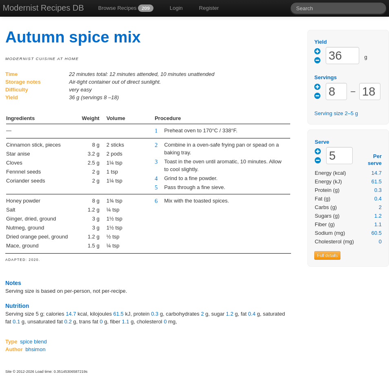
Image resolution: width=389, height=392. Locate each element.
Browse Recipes (125, 8)
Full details (327, 255)
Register (209, 8)
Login (176, 8)
